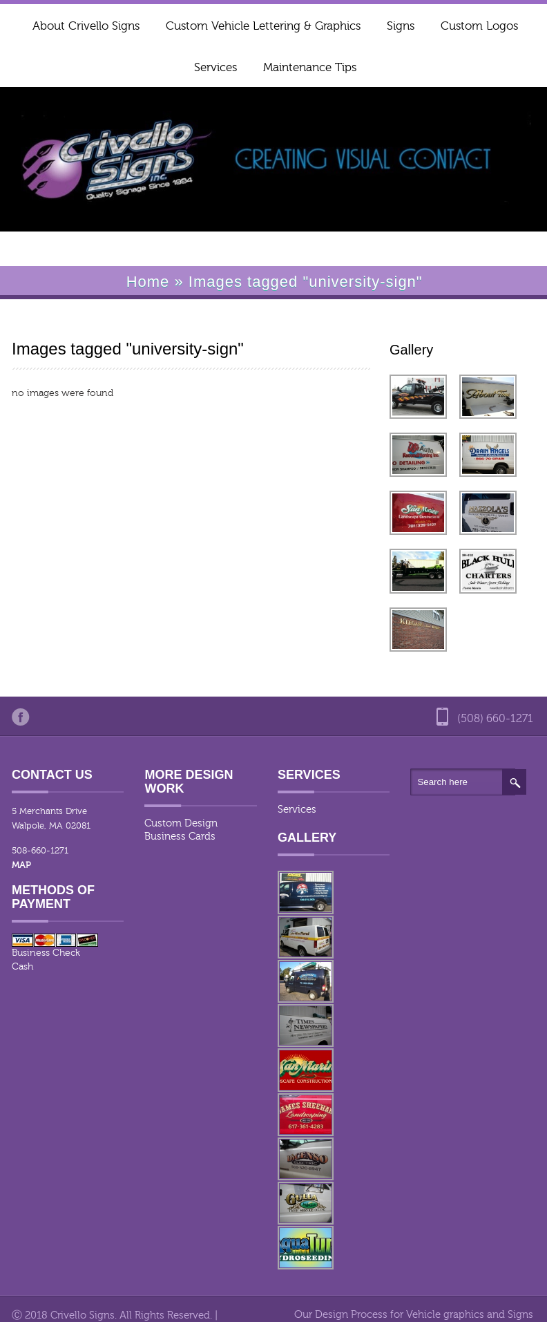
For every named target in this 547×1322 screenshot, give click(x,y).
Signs (400, 25)
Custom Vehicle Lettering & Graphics (263, 25)
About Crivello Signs (86, 25)
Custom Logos (479, 25)
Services (215, 67)
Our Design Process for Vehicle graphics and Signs (413, 1315)
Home (148, 281)
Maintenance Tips (309, 67)
